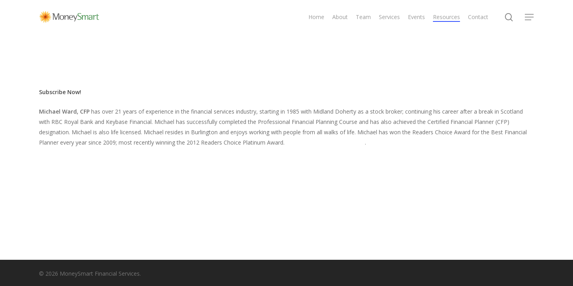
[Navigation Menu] (529, 17)
